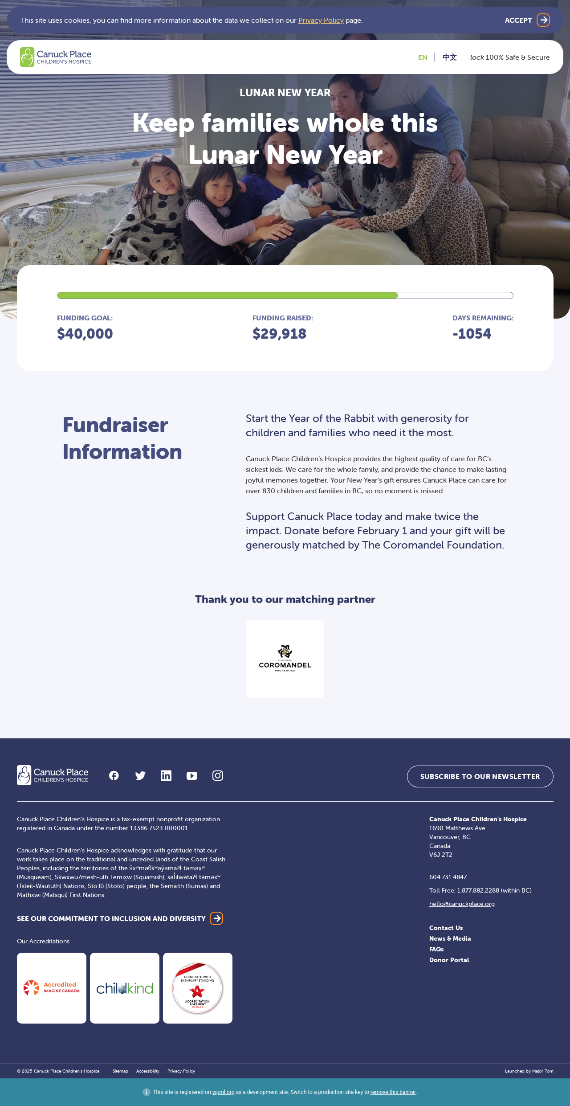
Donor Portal (449, 960)
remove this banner (393, 1092)
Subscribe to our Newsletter (480, 776)
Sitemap (120, 1071)
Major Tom (543, 1071)
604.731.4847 (448, 877)
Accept (518, 20)
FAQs (436, 949)
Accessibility (147, 1071)
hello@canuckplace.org (462, 904)
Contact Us (446, 928)
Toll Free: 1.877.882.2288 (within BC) (480, 890)
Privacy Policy (321, 20)
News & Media (450, 938)
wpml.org (223, 1092)
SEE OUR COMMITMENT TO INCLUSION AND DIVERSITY (111, 918)
